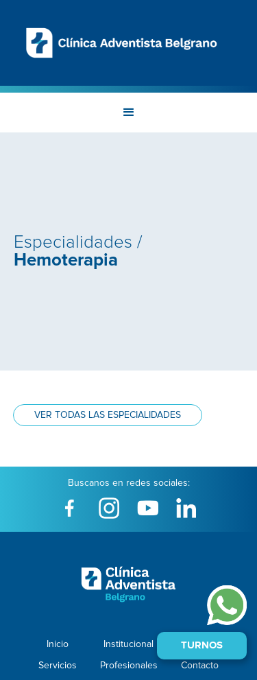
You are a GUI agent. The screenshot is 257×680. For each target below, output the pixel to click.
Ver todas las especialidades (107, 415)
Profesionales (129, 665)
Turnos (202, 645)
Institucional (128, 644)
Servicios (57, 665)
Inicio (58, 644)
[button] (128, 112)
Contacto (200, 665)
